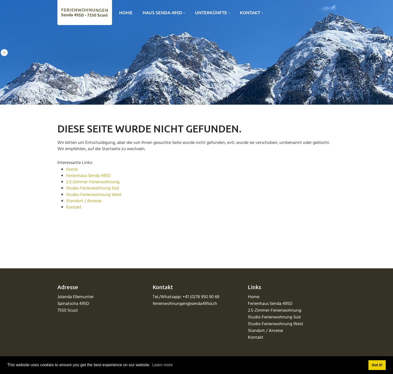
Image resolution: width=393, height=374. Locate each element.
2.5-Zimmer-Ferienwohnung (93, 182)
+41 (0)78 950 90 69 (200, 297)
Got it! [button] (377, 365)
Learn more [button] (162, 365)
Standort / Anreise (83, 201)
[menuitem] (126, 12)
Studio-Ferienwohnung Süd (92, 188)
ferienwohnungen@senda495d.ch (185, 303)
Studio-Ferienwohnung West (94, 195)
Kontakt (74, 207)
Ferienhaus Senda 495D (88, 175)
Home (72, 169)
